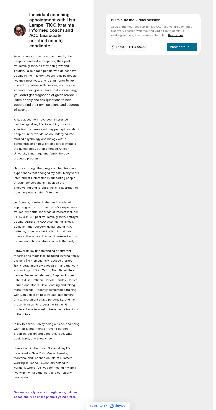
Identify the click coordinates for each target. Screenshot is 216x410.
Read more (175, 35)
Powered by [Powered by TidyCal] (108, 405)
